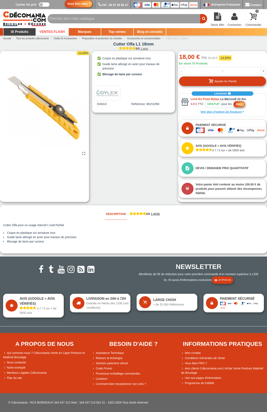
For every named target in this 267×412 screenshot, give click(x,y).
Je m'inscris (222, 280)
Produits (19, 31)
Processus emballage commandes (116, 373)
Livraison (222, 93)
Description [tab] (116, 214)
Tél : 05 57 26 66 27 (113, 5)
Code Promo (102, 368)
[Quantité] (222, 71)
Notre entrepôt (14, 367)
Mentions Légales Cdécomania (25, 373)
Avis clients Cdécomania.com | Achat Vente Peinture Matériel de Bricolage (222, 370)
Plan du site (12, 378)
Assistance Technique (108, 353)
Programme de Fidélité (197, 383)
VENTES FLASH (52, 31)
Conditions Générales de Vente (203, 358)
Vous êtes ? (78, 4)
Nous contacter (14, 362)
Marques (84, 31)
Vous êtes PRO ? (196, 363)
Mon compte (191, 353)
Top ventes (117, 31)
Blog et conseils (149, 31)
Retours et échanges (107, 358)
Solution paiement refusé (110, 363)
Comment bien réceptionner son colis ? (119, 384)
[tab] (144, 214)
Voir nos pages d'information (201, 378)
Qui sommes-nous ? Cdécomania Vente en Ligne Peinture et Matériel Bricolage (44, 355)
